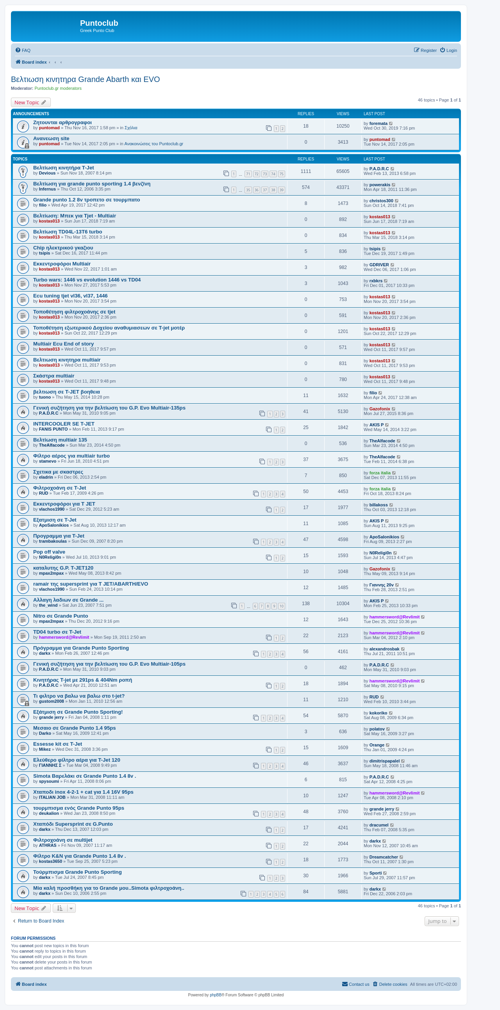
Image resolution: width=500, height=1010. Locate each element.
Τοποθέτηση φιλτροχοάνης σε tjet (74, 312)
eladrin (46, 477)
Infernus (47, 189)
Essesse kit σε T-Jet (57, 744)
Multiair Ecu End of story (63, 344)
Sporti (376, 873)
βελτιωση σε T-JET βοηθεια (66, 392)
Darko (45, 733)
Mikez (45, 749)
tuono (45, 397)
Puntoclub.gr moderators (58, 88)
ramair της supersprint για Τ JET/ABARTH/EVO (90, 584)
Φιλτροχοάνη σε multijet (63, 840)
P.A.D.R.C (379, 168)
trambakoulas (53, 541)
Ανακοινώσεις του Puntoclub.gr (154, 143)
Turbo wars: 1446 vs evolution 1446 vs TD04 (87, 280)
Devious (47, 173)
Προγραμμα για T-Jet (58, 536)
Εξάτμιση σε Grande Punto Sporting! (78, 712)
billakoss (379, 504)
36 (257, 189)
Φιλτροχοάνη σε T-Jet (59, 488)
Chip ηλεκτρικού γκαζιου (63, 248)
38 (273, 189)
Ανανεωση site (51, 138)
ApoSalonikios (54, 525)
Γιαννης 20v (382, 584)
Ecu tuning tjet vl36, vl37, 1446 (70, 296)
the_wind (48, 605)
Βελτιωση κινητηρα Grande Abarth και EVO (85, 79)
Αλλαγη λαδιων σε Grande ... (68, 600)
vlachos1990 (51, 509)
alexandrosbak (385, 649)
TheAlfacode (52, 445)
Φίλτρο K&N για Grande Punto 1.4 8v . (79, 856)
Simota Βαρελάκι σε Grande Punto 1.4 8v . (84, 776)
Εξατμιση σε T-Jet (55, 520)
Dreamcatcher (384, 857)
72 (257, 173)
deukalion (49, 813)
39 (282, 189)
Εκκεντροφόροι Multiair (62, 264)
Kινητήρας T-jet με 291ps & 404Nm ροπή (82, 680)
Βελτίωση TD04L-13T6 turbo (67, 232)
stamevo (48, 461)
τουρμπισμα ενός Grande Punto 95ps (78, 808)
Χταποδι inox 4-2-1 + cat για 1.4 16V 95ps (83, 792)
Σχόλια (131, 127)
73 (265, 173)
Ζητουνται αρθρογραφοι (62, 122)
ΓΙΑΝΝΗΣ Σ (50, 765)
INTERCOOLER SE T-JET (64, 424)
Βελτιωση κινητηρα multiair (66, 360)
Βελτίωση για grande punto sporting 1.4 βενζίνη (91, 184)
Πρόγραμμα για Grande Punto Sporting (81, 648)
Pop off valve (49, 552)
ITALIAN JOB (52, 797)
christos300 (381, 200)
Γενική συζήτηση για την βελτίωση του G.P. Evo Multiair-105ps (109, 664)
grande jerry (51, 717)
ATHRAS (48, 845)
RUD (43, 493)
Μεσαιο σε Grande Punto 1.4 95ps (74, 728)
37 (265, 189)
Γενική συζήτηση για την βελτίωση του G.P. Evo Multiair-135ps (109, 408)
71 (248, 173)
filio (43, 205)
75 (282, 173)
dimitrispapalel (385, 761)
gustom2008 (51, 701)
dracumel (379, 825)
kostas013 (49, 221)
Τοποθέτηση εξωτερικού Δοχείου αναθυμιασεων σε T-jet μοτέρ (109, 328)
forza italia (380, 472)
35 (248, 189)
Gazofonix (380, 408)
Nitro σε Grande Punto (60, 616)
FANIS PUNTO (53, 429)
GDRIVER (379, 264)
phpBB (215, 995)
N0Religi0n (50, 557)
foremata (379, 123)
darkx (44, 653)
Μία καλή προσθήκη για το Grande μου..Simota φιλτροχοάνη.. (108, 888)
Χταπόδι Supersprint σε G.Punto (73, 824)
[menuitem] (22, 50)
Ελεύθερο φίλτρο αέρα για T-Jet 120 (76, 760)
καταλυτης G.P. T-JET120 (63, 568)
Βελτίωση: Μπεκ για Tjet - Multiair (74, 216)
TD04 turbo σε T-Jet (57, 632)
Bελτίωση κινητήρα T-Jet (63, 168)
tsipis (44, 253)
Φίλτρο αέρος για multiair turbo (71, 456)
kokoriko (379, 713)
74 (273, 173)
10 (282, 606)
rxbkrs (376, 280)
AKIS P (377, 424)
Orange (377, 745)
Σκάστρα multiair (53, 376)
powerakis (380, 184)
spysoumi (49, 781)
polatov (377, 729)
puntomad (49, 127)
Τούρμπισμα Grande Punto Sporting (77, 872)
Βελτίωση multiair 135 (60, 440)
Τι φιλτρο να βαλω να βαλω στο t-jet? (79, 696)
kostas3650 (50, 861)
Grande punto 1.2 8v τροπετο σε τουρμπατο (86, 200)
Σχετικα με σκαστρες (58, 472)
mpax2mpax (51, 573)
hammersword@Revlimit (395, 617)
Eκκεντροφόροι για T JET (64, 504)
